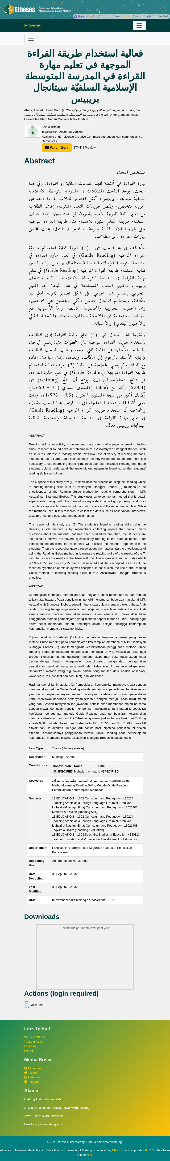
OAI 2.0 (148, 1150)
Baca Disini (57, 148)
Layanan (30, 1046)
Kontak (29, 1050)
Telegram (32, 1082)
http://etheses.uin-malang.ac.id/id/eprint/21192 (83, 900)
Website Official (34, 1037)
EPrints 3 (118, 1150)
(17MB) (62, 147)
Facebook (32, 1068)
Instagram (32, 1077)
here (90, 1155)
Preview (90, 147)
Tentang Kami (33, 1041)
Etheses (32, 25)
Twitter (30, 1073)
